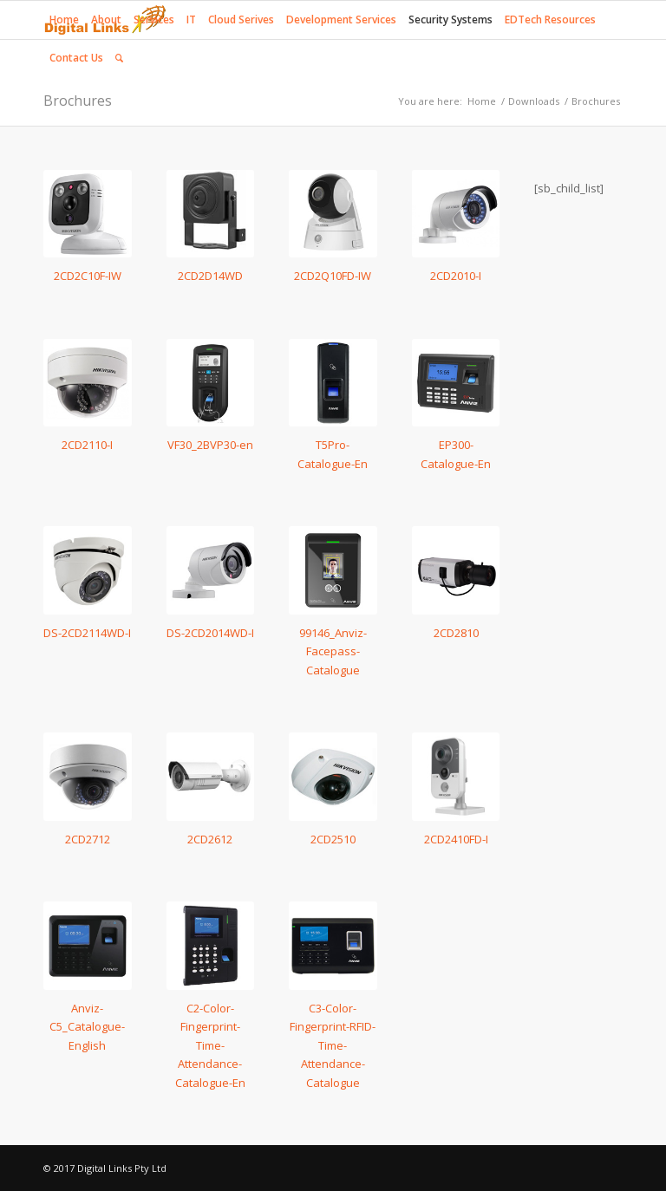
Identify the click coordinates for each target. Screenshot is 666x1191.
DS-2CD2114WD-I (87, 633)
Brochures (77, 100)
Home (481, 100)
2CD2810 (456, 633)
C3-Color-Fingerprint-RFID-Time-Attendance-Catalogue (332, 1045)
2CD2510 (333, 839)
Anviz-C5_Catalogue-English (87, 1026)
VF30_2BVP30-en (210, 444)
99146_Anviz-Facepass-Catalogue (333, 651)
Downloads (533, 100)
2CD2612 (209, 839)
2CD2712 (87, 839)
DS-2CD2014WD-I (210, 633)
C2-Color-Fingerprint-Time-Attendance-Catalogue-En (210, 1045)
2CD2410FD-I (456, 839)
